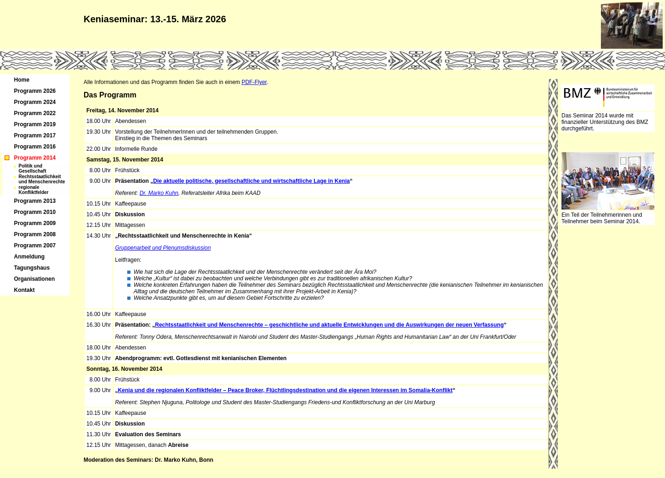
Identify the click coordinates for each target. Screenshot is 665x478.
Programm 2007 (35, 245)
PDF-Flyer (254, 82)
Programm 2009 (35, 223)
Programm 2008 (35, 234)
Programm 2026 (35, 91)
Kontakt (24, 290)
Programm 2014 (35, 158)
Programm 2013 (35, 201)
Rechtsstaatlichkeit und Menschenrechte (42, 179)
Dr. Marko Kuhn (158, 193)
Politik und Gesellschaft (32, 168)
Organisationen (34, 279)
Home (21, 80)
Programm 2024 (35, 102)
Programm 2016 (35, 146)
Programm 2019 (35, 124)
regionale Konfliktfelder (33, 190)
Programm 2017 (35, 135)
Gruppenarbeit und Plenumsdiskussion (163, 248)
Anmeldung (29, 256)
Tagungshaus (32, 268)
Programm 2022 (35, 113)
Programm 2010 (35, 212)
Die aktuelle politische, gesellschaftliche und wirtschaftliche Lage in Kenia (251, 181)
